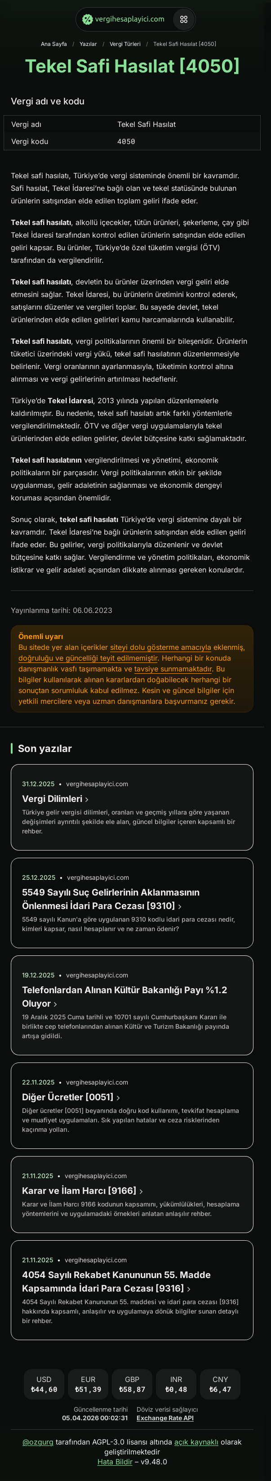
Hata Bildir (115, 1461)
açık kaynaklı (196, 1441)
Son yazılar (45, 748)
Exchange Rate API (165, 1418)
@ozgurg (37, 1441)
